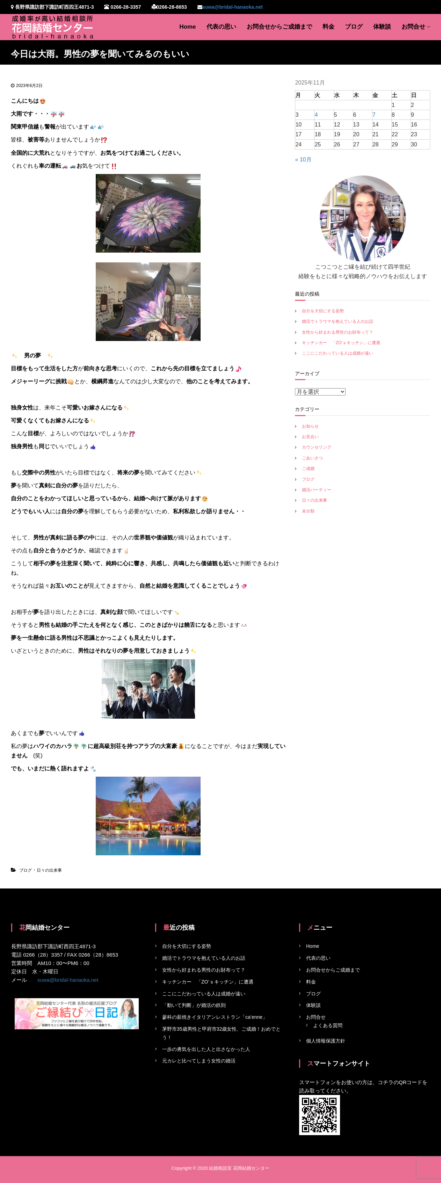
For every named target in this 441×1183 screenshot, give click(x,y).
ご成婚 (308, 468)
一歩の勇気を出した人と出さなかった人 (206, 1049)
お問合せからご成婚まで (279, 26)
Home (187, 26)
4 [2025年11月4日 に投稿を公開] (316, 115)
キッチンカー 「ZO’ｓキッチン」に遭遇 (341, 342)
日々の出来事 (49, 870)
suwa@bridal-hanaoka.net (232, 7)
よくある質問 (327, 1025)
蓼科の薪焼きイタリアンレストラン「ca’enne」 (214, 1017)
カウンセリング (316, 447)
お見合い (310, 436)
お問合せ (413, 26)
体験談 (382, 26)
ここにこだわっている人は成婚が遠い (337, 353)
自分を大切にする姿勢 (323, 311)
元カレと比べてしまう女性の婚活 (199, 1061)
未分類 (308, 511)
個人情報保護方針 (325, 1041)
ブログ (354, 26)
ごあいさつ (312, 458)
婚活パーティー (316, 489)
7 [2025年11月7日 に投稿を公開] (374, 115)
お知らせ (310, 426)
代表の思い (221, 26)
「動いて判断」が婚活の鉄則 (194, 1005)
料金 (328, 26)
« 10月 (303, 159)
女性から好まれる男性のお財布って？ (337, 332)
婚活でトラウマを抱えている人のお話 (337, 321)
